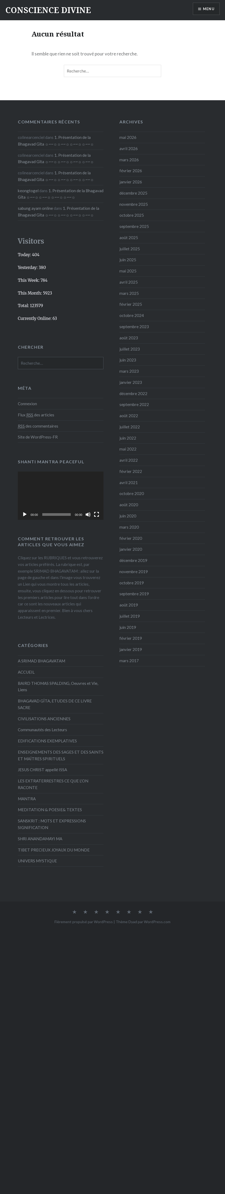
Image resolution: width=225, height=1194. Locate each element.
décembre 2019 (133, 560)
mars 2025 (129, 293)
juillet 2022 (129, 426)
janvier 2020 (130, 549)
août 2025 (128, 237)
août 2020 (128, 504)
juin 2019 (127, 627)
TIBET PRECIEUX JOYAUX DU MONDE (54, 849)
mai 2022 (127, 449)
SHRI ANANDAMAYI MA (40, 838)
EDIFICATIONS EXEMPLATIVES (47, 740)
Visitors (31, 241)
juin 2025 (127, 259)
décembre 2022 (133, 393)
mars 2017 (129, 660)
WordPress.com (157, 921)
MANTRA (27, 798)
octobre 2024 (131, 315)
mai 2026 (127, 137)
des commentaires (38, 426)
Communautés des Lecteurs (42, 729)
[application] (60, 496)
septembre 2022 (134, 404)
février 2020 (130, 538)
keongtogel (28, 190)
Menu (207, 9)
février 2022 (130, 471)
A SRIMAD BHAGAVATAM (41, 660)
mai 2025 (127, 270)
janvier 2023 (130, 382)
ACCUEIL (26, 672)
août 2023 (128, 337)
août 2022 (128, 415)
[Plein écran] (96, 514)
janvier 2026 (130, 181)
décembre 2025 (133, 193)
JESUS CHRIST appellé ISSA (42, 769)
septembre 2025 (134, 226)
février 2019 (130, 638)
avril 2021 (128, 482)
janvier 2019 (130, 649)
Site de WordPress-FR (38, 437)
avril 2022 (128, 460)
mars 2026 (129, 159)
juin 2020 (127, 515)
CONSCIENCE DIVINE (48, 10)
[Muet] (88, 514)
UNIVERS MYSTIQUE (37, 860)
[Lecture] (24, 514)
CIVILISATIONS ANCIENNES (44, 718)
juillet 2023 (129, 349)
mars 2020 (129, 527)
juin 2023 (127, 359)
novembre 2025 (133, 204)
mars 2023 (129, 371)
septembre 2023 (134, 326)
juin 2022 (127, 438)
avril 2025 (128, 282)
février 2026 (130, 170)
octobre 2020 (131, 493)
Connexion (27, 403)
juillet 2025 (129, 248)
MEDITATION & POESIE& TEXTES (50, 809)
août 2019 (128, 604)
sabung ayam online (35, 208)
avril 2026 (128, 148)
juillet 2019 (129, 616)
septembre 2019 (134, 593)
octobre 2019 (131, 582)
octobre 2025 (131, 215)
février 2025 (130, 304)
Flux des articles (36, 414)
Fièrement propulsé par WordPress (84, 921)
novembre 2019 (133, 571)
